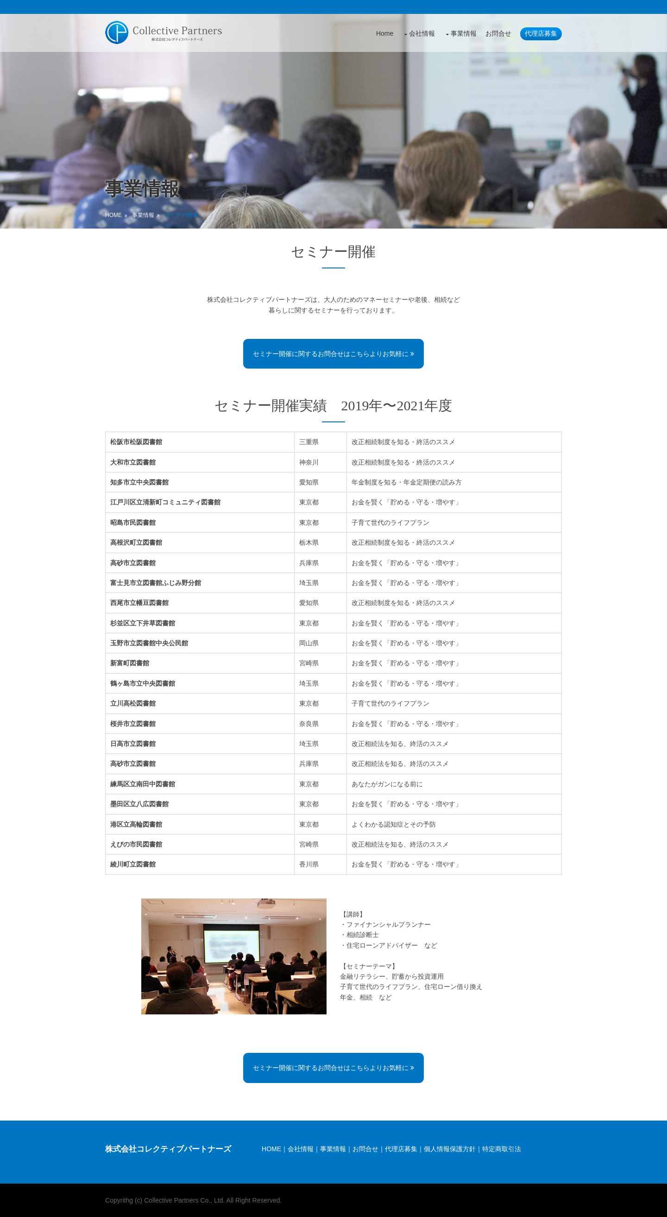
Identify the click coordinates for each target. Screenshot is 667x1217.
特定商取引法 (502, 1148)
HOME (272, 1148)
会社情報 (420, 33)
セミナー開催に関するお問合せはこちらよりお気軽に (333, 353)
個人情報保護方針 (451, 1148)
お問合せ (497, 33)
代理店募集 (539, 33)
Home (382, 33)
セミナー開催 (183, 215)
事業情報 (462, 33)
